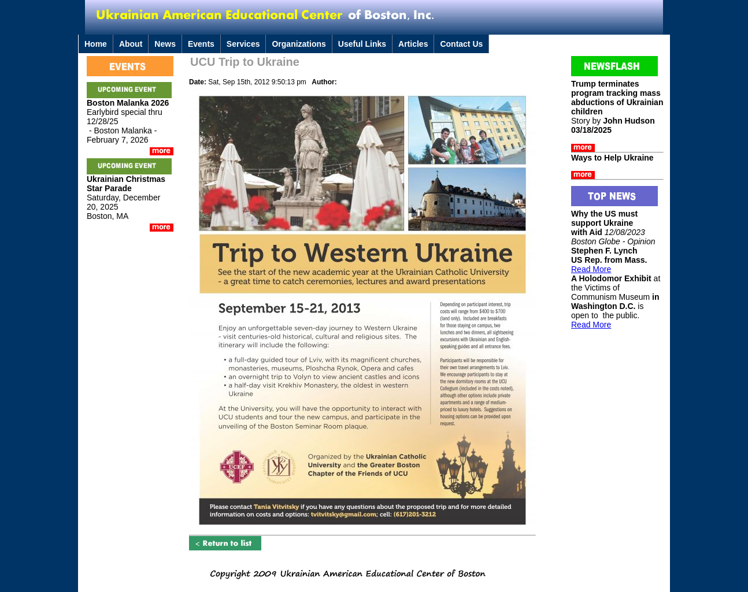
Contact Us (461, 44)
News (165, 44)
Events (201, 44)
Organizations (298, 44)
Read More (591, 269)
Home (95, 44)
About (130, 44)
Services (243, 44)
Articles (413, 44)
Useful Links (362, 44)
